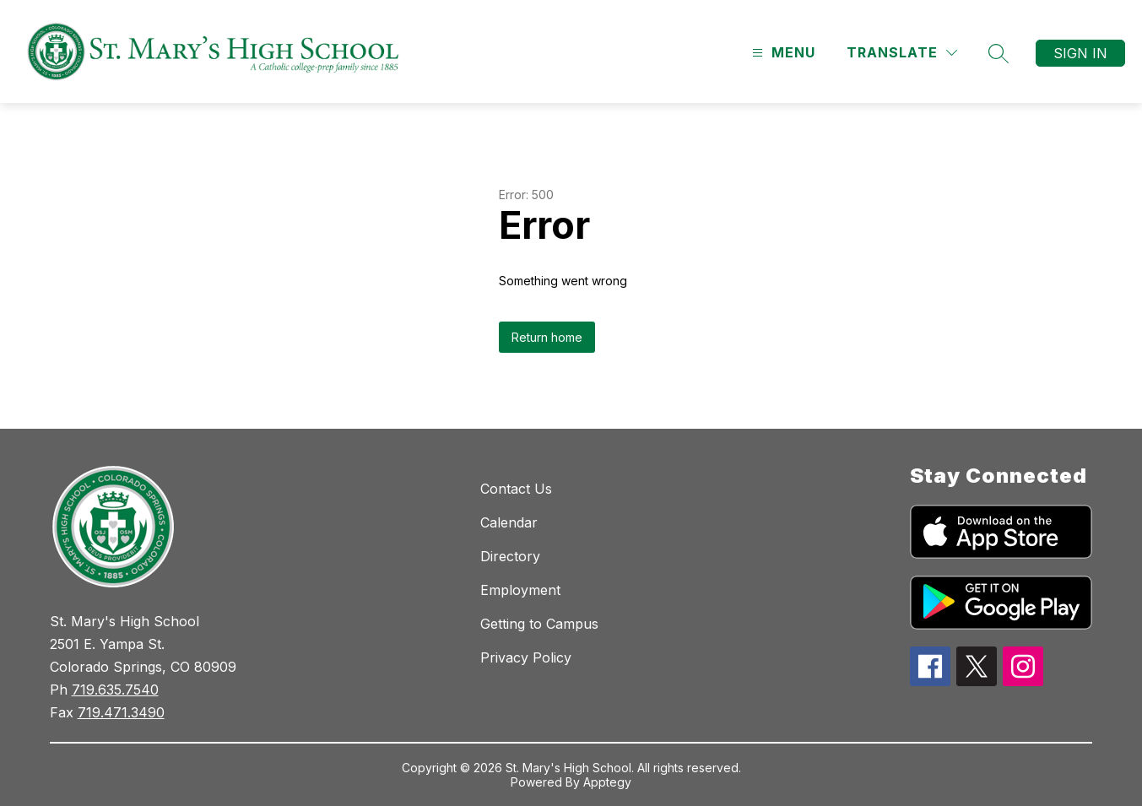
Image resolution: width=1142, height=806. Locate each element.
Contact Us (516, 488)
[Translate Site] (901, 52)
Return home (546, 337)
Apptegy (607, 782)
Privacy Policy (525, 657)
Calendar (509, 522)
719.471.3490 (121, 712)
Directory (510, 556)
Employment (520, 590)
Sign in (1080, 53)
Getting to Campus (539, 623)
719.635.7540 (115, 689)
